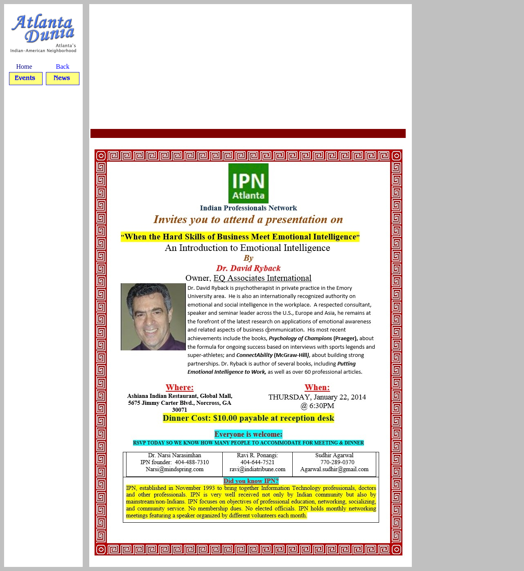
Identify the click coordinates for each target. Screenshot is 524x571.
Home (24, 66)
